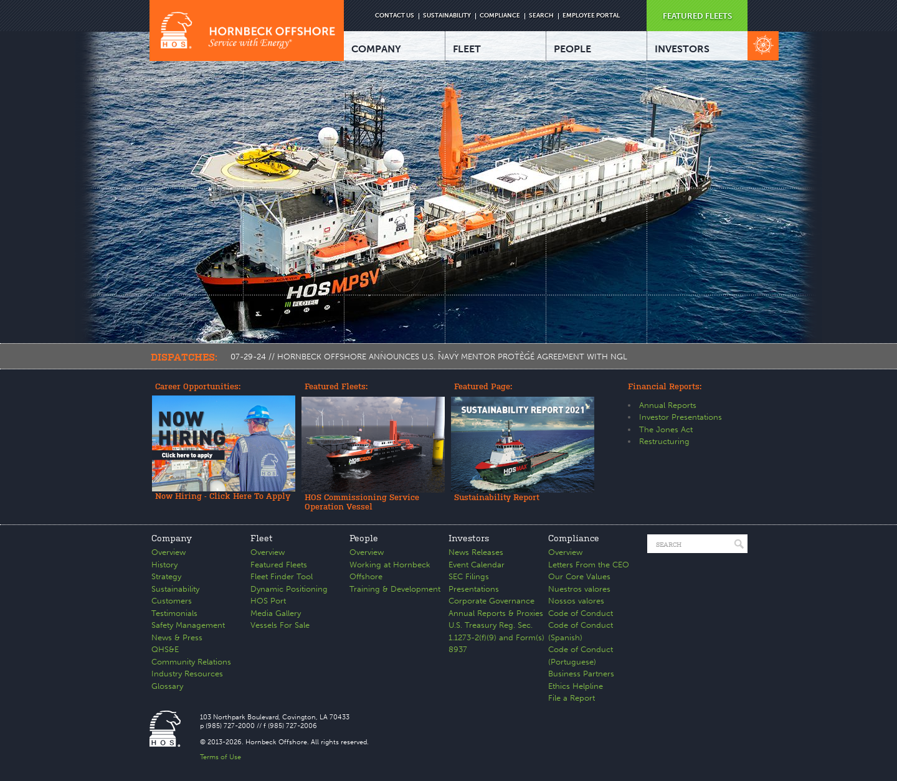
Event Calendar (476, 564)
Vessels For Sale (280, 625)
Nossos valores (576, 600)
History (164, 564)
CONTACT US (394, 15)
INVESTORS (682, 49)
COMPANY (376, 49)
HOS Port (268, 600)
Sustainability (175, 589)
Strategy (166, 576)
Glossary (167, 686)
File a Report (571, 698)
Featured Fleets (278, 564)
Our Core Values (579, 576)
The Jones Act (666, 429)
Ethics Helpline (575, 686)
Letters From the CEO (588, 564)
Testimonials (174, 613)
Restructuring (664, 441)
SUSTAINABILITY (447, 15)
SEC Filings (468, 576)
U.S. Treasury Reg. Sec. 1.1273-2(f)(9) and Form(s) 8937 (496, 637)
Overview (168, 552)
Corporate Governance (491, 600)
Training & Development (394, 589)
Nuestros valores (579, 589)
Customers (171, 600)
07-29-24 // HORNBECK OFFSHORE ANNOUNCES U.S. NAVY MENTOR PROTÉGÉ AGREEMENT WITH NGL (428, 356)
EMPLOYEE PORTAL (591, 15)
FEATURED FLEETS (697, 16)
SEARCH (541, 15)
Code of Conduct (580, 613)
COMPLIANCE (500, 15)
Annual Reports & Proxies (495, 613)
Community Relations (191, 661)
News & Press (176, 637)
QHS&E (165, 649)
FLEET (467, 49)
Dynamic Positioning (289, 589)
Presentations (473, 589)
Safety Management (188, 625)
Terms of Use (220, 757)
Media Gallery (275, 613)
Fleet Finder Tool (281, 576)
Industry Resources (187, 673)
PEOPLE (572, 49)
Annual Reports (667, 405)
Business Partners (581, 673)
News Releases (475, 552)
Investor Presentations (680, 417)
